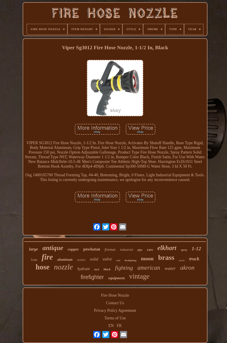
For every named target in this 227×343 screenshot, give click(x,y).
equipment (116, 278)
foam (34, 259)
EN (111, 325)
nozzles (81, 259)
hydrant (83, 269)
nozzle (63, 267)
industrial (126, 249)
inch (96, 269)
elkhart (166, 247)
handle (182, 260)
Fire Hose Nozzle (115, 295)
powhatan (91, 249)
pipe (140, 249)
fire (47, 257)
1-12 (196, 248)
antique (53, 247)
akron (187, 267)
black (106, 269)
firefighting (130, 260)
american (148, 267)
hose (42, 267)
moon (147, 258)
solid (94, 259)
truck (194, 258)
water (170, 268)
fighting (124, 268)
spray (184, 249)
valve (107, 259)
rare (150, 249)
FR (119, 325)
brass (166, 257)
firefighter (92, 277)
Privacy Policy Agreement (115, 310)
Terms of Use (115, 318)
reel (118, 260)
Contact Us (115, 303)
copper (73, 249)
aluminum (65, 259)
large (33, 249)
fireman (110, 249)
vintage (139, 276)
